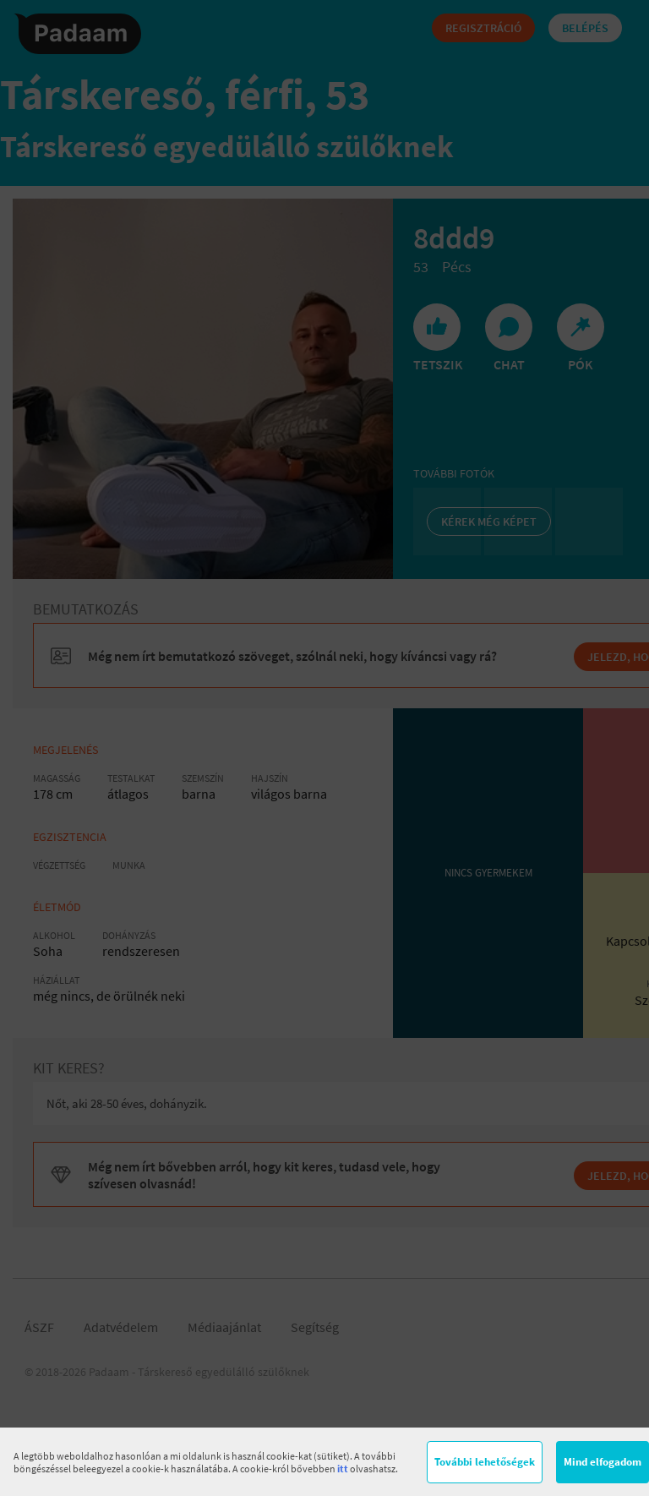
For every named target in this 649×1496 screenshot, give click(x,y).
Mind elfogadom (602, 1462)
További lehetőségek (484, 1462)
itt (342, 1468)
